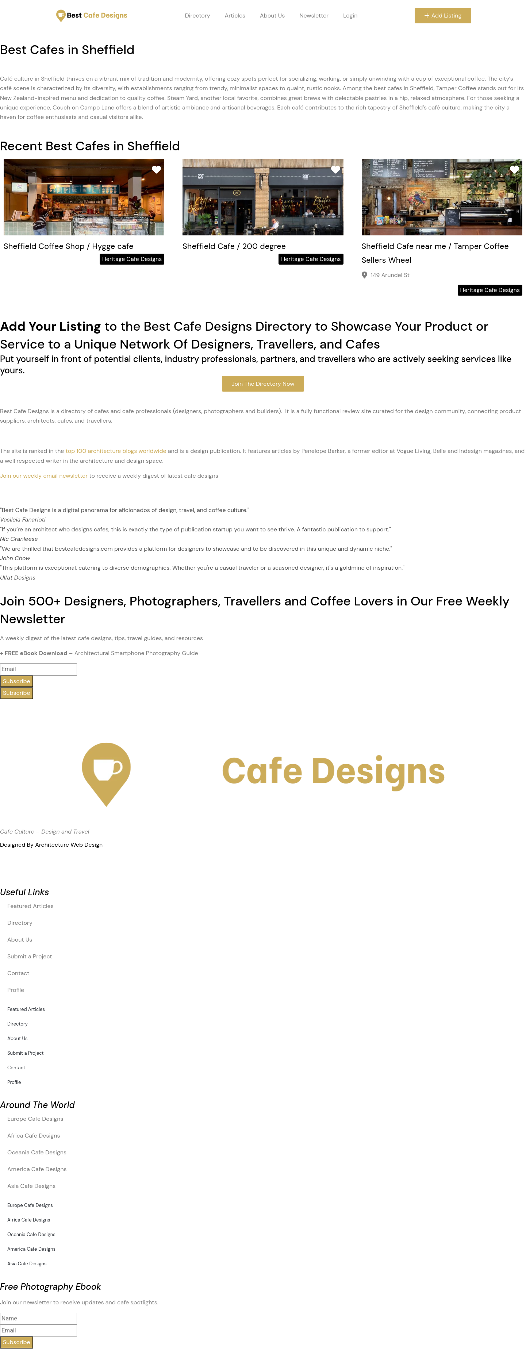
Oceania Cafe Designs (36, 1152)
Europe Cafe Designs (35, 1119)
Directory (196, 15)
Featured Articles (30, 906)
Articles (233, 15)
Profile (15, 990)
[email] (38, 1330)
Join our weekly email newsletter (44, 476)
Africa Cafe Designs (33, 1135)
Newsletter (312, 15)
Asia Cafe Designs (31, 1186)
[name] (38, 1318)
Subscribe (16, 681)
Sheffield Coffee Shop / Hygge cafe (76, 245)
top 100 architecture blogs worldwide (116, 451)
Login (349, 15)
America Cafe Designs (37, 1169)
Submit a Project (29, 956)
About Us (270, 15)
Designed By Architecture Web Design (51, 845)
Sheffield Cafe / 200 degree (240, 245)
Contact (18, 973)
